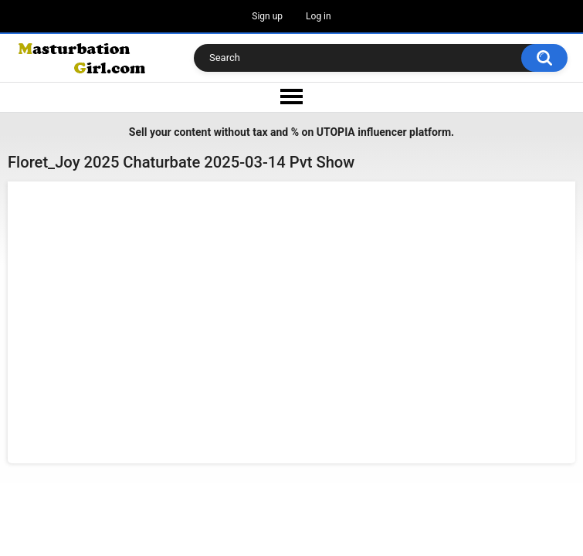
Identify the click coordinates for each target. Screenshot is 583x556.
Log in (318, 16)
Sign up (267, 16)
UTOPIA (336, 132)
